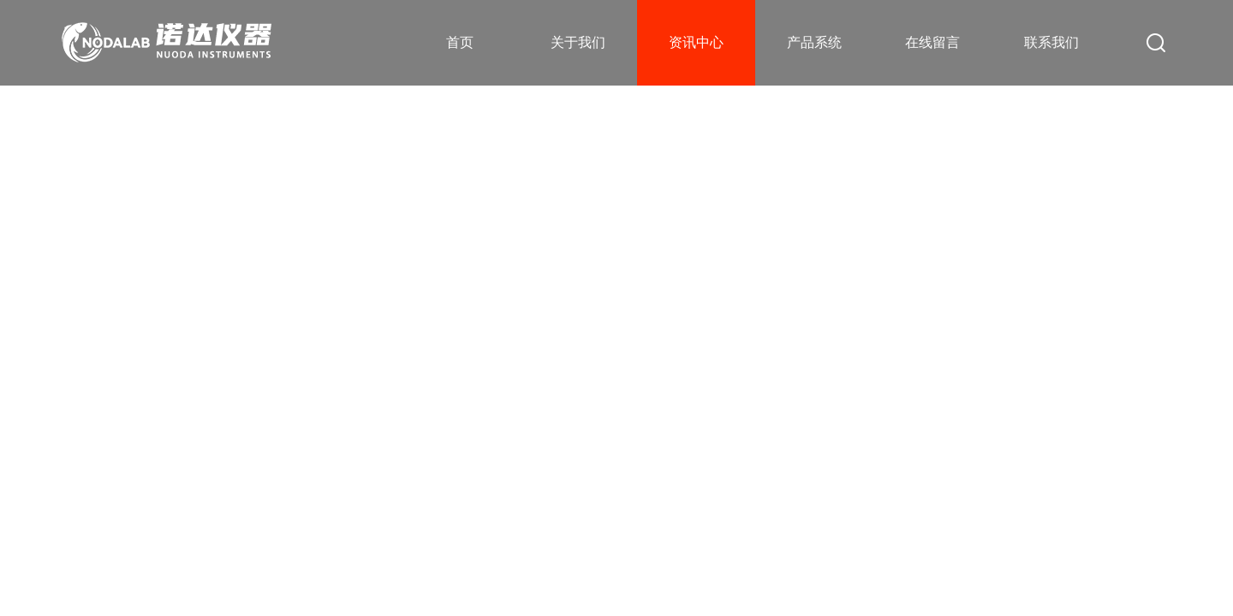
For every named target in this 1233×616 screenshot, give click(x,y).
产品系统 (814, 42)
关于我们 (578, 42)
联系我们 (1051, 42)
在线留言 (932, 42)
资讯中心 (696, 42)
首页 (460, 42)
